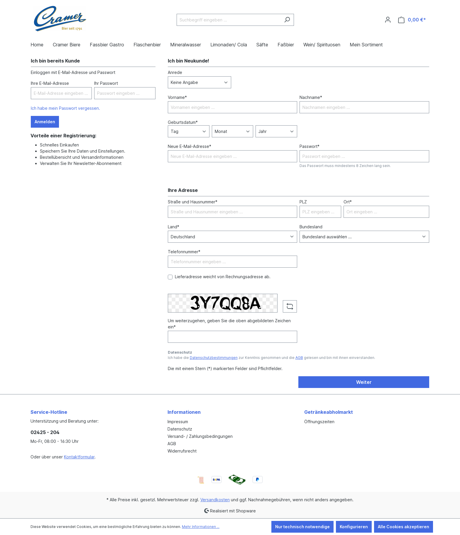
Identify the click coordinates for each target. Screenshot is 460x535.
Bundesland (311, 226)
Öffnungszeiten (319, 421)
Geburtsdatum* (183, 122)
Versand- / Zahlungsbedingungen (200, 436)
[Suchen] (287, 20)
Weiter (364, 382)
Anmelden (45, 121)
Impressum (178, 421)
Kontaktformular (79, 456)
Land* (173, 226)
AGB (299, 357)
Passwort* (309, 146)
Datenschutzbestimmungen (214, 357)
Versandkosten (215, 499)
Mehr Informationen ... (200, 526)
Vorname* (177, 97)
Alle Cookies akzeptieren (403, 526)
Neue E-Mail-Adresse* (189, 146)
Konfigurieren (354, 526)
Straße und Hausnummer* (192, 201)
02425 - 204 (45, 432)
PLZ (303, 201)
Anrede (175, 72)
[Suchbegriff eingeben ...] (228, 20)
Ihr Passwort (106, 83)
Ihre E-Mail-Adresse (50, 83)
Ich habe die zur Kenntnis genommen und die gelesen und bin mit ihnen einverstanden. (271, 357)
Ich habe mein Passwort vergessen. (65, 108)
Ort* (348, 201)
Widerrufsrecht (182, 450)
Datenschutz (180, 428)
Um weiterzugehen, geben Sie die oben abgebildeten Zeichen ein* (229, 323)
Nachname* (311, 97)
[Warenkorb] (412, 20)
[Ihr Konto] (388, 19)
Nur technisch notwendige (302, 526)
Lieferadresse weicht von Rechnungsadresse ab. (222, 276)
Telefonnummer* (184, 251)
